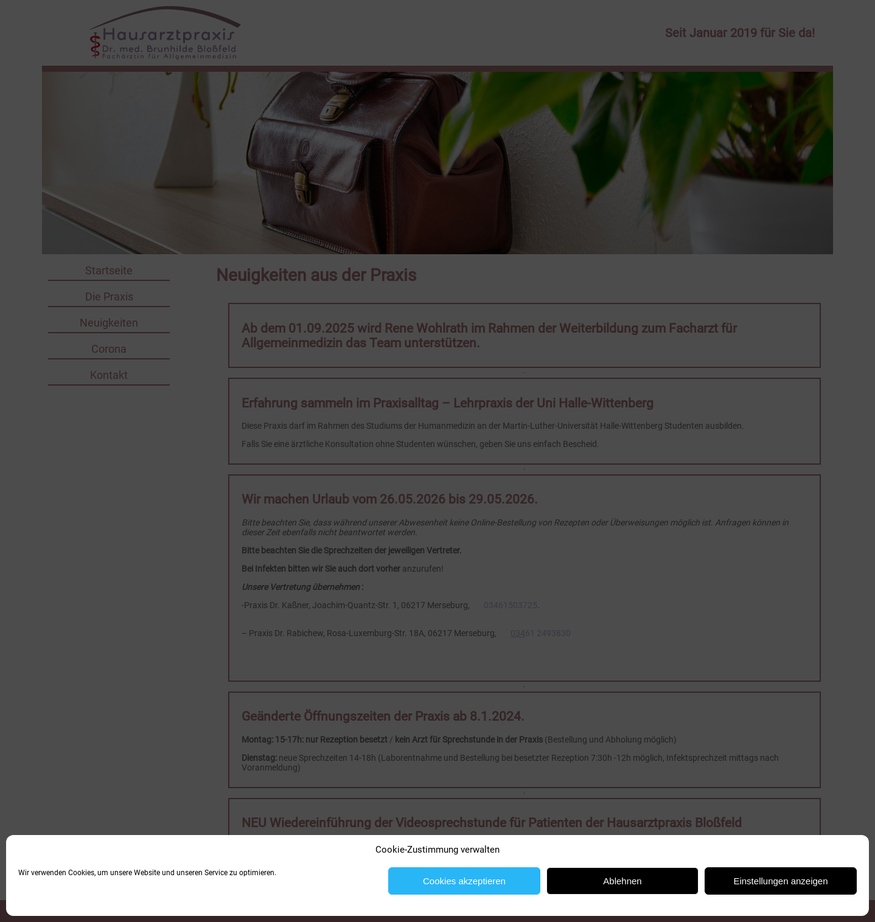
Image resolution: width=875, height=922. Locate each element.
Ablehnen (622, 881)
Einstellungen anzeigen (780, 881)
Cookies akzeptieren (464, 881)
